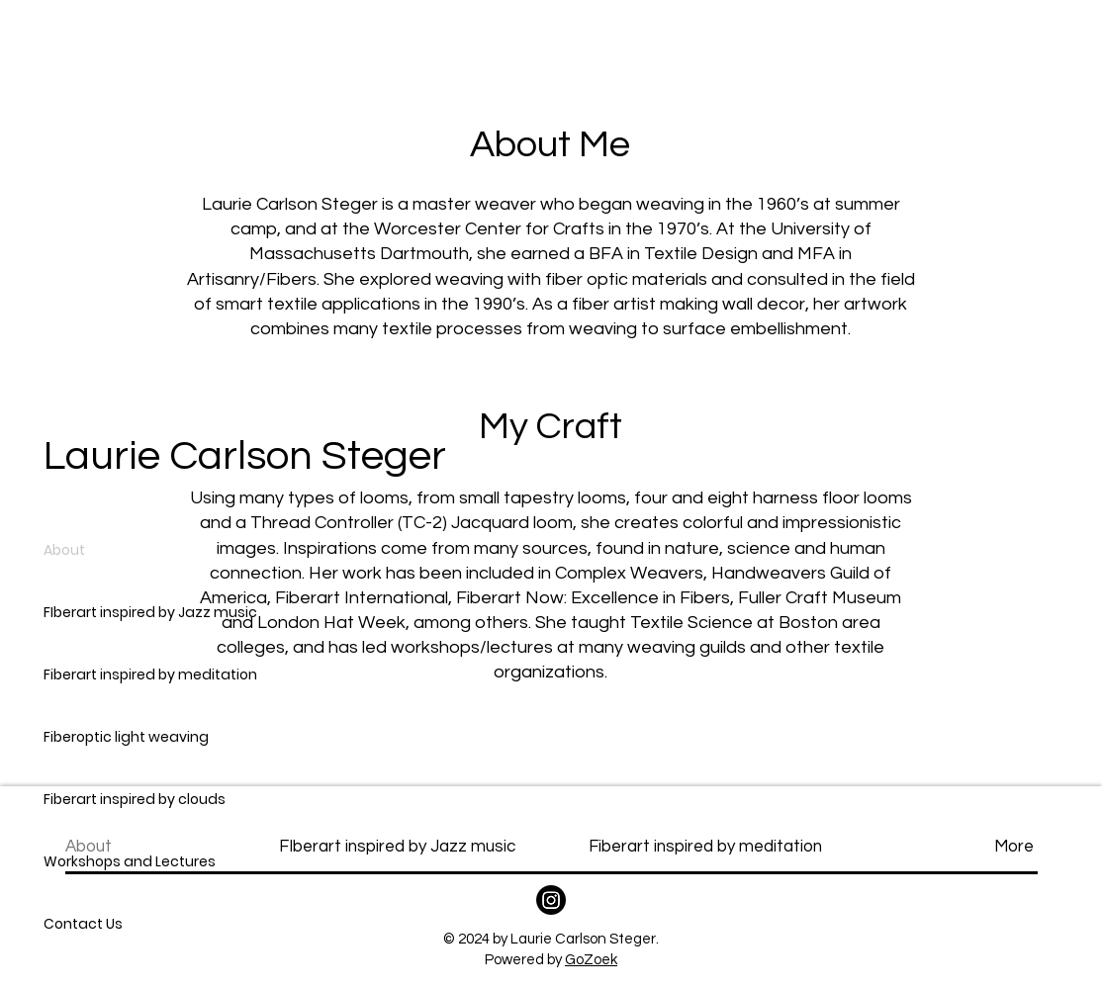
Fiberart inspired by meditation (150, 674)
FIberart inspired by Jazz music (150, 612)
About (64, 550)
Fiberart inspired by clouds (135, 799)
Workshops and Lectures (130, 861)
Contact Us (83, 924)
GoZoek (591, 959)
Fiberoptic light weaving (126, 737)
